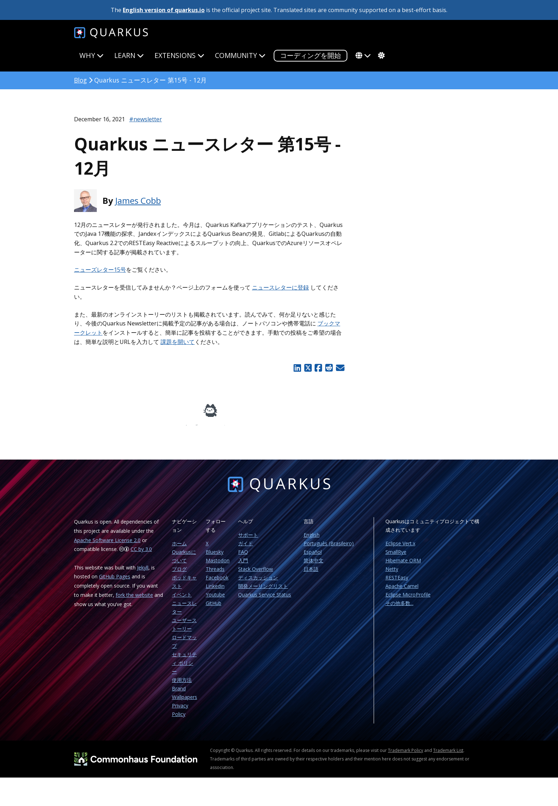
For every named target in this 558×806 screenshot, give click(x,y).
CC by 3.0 (141, 554)
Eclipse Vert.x (400, 548)
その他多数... (399, 608)
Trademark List (448, 755)
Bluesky (214, 556)
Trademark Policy (405, 755)
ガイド (245, 548)
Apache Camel (401, 591)
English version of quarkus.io (164, 10)
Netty (391, 574)
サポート (248, 539)
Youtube (215, 599)
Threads (215, 574)
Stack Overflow (255, 574)
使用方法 (182, 685)
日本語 (311, 574)
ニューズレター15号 (100, 270)
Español (313, 556)
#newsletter (145, 119)
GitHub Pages (114, 581)
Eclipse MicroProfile (408, 599)
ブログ (179, 574)
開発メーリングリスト (263, 591)
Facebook (217, 582)
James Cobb (138, 200)
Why (91, 55)
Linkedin (215, 591)
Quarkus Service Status (264, 599)
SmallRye (395, 556)
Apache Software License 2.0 (107, 545)
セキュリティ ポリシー (184, 668)
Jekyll (142, 572)
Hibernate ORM (403, 565)
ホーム (179, 548)
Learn (129, 55)
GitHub (213, 608)
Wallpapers (184, 702)
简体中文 (313, 565)
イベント (182, 599)
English (312, 539)
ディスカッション (258, 582)
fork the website (134, 599)
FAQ (243, 556)
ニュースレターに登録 (280, 287)
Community (240, 55)
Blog (80, 80)
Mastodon (218, 565)
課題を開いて (177, 342)
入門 (243, 565)
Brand (179, 693)
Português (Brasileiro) (329, 548)
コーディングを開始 (310, 55)
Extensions (179, 55)
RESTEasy (396, 582)
